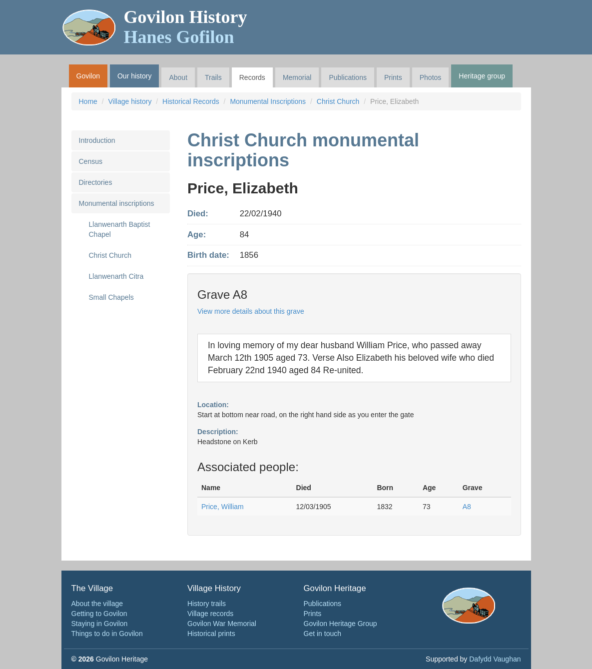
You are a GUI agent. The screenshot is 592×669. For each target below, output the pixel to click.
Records (252, 77)
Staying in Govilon (99, 624)
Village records (210, 614)
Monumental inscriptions (116, 203)
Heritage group (482, 76)
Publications (348, 77)
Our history (134, 76)
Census (90, 161)
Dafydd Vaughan (495, 659)
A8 (467, 507)
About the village (97, 604)
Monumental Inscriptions (268, 101)
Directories (95, 182)
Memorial (297, 77)
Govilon (88, 76)
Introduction (97, 140)
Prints (393, 77)
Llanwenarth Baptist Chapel (119, 229)
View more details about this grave (250, 311)
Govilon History (185, 27)
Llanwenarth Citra (116, 276)
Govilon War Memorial (221, 624)
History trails (206, 604)
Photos (431, 77)
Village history (130, 101)
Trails (213, 77)
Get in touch (323, 634)
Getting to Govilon (99, 614)
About (178, 77)
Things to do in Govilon (107, 634)
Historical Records (190, 101)
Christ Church (338, 101)
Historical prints (211, 634)
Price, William (222, 507)
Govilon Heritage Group (340, 624)
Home (88, 101)
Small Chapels (111, 297)
